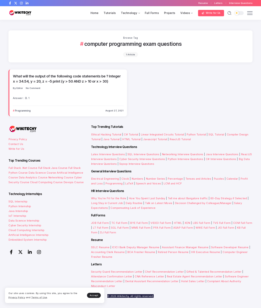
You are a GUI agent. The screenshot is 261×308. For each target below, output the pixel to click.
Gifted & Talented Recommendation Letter (214, 271)
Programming (114, 183)
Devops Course (73, 182)
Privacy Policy (17, 139)
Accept (83, 295)
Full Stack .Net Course (22, 168)
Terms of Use (44, 297)
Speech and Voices (148, 183)
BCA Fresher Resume (141, 252)
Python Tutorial (196, 134)
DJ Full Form (108, 232)
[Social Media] (10, 3)
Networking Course (60, 177)
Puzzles (219, 178)
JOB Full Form (100, 223)
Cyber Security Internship (24, 225)
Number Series (155, 178)
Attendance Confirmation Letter (111, 276)
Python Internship (19, 206)
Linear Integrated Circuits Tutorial (162, 134)
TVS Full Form (222, 223)
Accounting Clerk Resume (108, 252)
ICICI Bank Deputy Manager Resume (136, 247)
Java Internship (18, 211)
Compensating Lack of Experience (133, 208)
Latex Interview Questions (108, 154)
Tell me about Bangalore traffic (188, 198)
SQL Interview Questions (143, 154)
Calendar (232, 178)
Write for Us (16, 148)
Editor (19, 88)
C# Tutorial (131, 134)
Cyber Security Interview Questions (142, 159)
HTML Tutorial (131, 139)
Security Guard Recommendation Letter (117, 271)
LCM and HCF (173, 183)
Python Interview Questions (185, 159)
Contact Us (15, 144)
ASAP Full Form (183, 227)
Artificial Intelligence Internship (28, 235)
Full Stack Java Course (53, 168)
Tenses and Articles (198, 178)
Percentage (175, 178)
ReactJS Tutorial (180, 139)
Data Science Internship (23, 220)
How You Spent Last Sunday (147, 198)
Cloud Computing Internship (26, 230)
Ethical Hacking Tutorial (106, 134)
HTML (178, 223)
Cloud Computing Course (46, 182)
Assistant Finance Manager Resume (185, 247)
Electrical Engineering (105, 178)
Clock (125, 178)
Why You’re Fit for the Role (108, 198)
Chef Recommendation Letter (164, 271)
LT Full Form (101, 227)
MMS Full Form (141, 227)
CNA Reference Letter (149, 276)
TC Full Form (119, 223)
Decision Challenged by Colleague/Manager (203, 203)
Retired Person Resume (173, 252)
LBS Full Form (201, 223)
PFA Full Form (162, 227)
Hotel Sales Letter (193, 281)
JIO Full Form (226, 227)
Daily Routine (134, 203)
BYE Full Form (139, 223)
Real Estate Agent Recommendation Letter (194, 276)
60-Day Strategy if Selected (228, 198)
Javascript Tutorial (155, 139)
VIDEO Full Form (160, 223)
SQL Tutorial (216, 134)
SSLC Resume (100, 247)
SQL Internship (17, 201)
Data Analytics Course (33, 177)
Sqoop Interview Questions (136, 163)
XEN (187, 223)
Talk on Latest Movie (158, 203)
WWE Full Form (205, 227)
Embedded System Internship (27, 239)
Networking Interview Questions (182, 154)
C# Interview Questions (221, 159)
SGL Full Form (120, 227)
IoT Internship (17, 215)
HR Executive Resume (205, 252)
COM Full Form (242, 223)
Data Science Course (42, 172)
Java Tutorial (111, 139)
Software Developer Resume (230, 247)
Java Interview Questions (222, 154)
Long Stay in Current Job (107, 203)
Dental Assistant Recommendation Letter (152, 281)
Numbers (137, 178)
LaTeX (129, 183)
